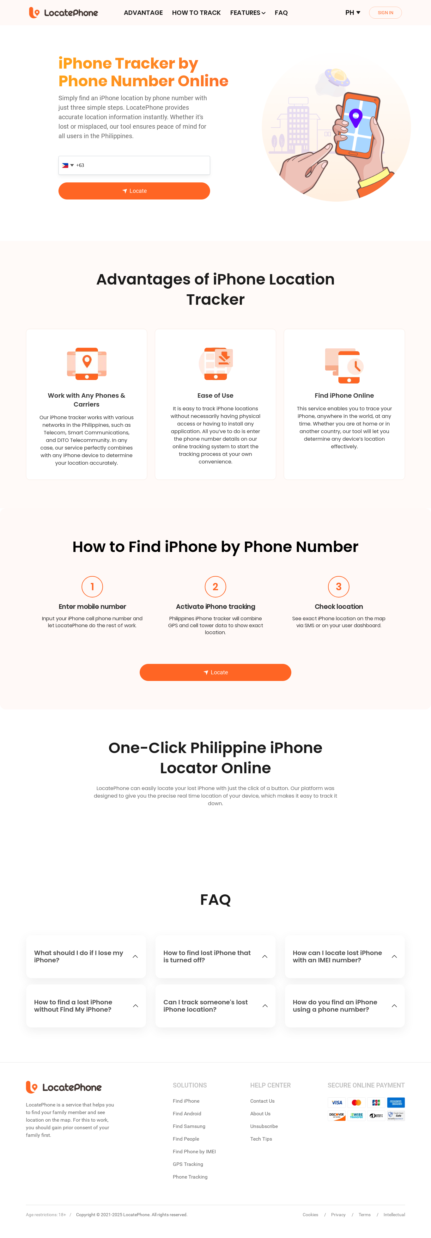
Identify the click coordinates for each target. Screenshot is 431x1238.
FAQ (281, 12)
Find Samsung (189, 1126)
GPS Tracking (188, 1164)
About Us (260, 1114)
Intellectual (394, 1214)
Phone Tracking (190, 1177)
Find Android (187, 1114)
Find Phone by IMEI (194, 1152)
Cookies (311, 1214)
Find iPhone (186, 1101)
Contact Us (262, 1101)
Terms (365, 1214)
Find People (186, 1139)
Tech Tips (261, 1139)
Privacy (339, 1214)
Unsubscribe (264, 1126)
